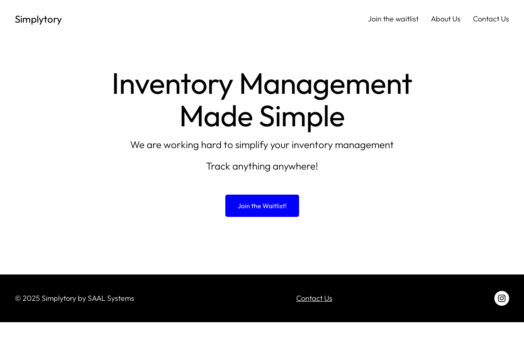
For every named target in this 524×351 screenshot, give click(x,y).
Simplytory (38, 19)
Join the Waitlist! (262, 206)
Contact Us (314, 298)
